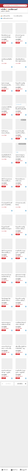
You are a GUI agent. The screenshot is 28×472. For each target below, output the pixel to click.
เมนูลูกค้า (23, 470)
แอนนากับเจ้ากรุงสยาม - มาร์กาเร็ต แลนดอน (6, 348)
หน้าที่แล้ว (6, 384)
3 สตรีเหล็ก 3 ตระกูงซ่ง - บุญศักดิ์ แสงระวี (20, 252)
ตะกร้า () (14, 470)
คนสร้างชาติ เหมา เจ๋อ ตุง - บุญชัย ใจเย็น (6, 372)
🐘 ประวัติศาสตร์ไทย (18, 15)
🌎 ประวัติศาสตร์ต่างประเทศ (7, 18)
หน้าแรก (4, 470)
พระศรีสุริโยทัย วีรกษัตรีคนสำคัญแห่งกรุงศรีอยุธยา (6, 156)
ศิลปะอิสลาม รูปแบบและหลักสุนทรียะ (6, 37)
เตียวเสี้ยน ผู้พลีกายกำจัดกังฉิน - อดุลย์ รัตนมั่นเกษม (21, 348)
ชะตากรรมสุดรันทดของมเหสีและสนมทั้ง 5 (6, 84)
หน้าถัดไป (21, 384)
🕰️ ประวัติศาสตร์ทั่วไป (5, 15)
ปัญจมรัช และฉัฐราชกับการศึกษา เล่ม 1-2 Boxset (20, 84)
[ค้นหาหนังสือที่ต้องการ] (26, 5)
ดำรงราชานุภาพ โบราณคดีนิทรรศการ (20, 37)
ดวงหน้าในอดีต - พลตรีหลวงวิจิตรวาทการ (20, 132)
